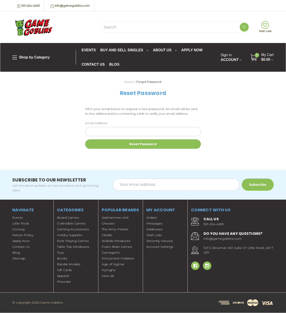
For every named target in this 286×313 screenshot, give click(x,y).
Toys (60, 253)
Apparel (63, 276)
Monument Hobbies (118, 259)
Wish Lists (265, 27)
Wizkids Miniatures (116, 241)
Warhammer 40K (115, 218)
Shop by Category (31, 57)
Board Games (68, 218)
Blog (114, 64)
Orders (151, 218)
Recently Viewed (159, 241)
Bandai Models (68, 264)
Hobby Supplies (69, 235)
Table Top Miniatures (73, 247)
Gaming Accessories (73, 229)
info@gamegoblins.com (70, 6)
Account (231, 57)
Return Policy (22, 235)
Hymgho (109, 270)
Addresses (154, 229)
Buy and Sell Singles (124, 50)
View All (108, 276)
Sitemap (18, 259)
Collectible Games (71, 224)
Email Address (96, 123)
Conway (18, 229)
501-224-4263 (28, 6)
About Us (165, 50)
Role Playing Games (73, 241)
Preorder (64, 282)
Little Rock (20, 224)
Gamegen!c (111, 253)
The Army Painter (115, 229)
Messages (154, 224)
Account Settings (159, 247)
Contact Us (93, 64)
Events (89, 50)
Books (62, 259)
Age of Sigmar (113, 264)
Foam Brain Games (117, 247)
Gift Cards (64, 270)
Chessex (108, 224)
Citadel (107, 235)
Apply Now (191, 50)
